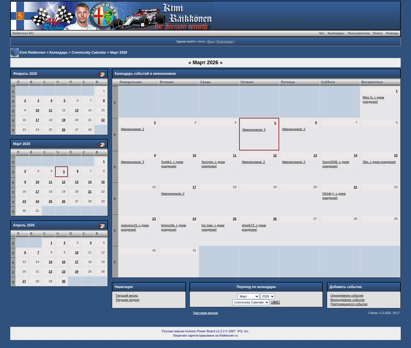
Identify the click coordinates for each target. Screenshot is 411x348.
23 (24, 201)
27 (24, 281)
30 (63, 281)
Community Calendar (89, 53)
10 (37, 110)
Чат (321, 33)
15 (103, 182)
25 (50, 201)
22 (103, 120)
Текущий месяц (127, 295)
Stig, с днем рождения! (379, 162)
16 (63, 261)
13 (76, 110)
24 (37, 201)
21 (90, 191)
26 (63, 129)
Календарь (336, 33)
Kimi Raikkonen (32, 53)
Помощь (392, 33)
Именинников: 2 (132, 129)
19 (63, 120)
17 (37, 120)
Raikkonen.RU (23, 33)
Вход (210, 41)
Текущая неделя (127, 299)
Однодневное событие (347, 295)
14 (90, 182)
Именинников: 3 (253, 129)
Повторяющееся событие (349, 304)
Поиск (377, 33)
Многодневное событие (348, 299)
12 (63, 182)
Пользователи (359, 33)
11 (50, 110)
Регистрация (224, 41)
